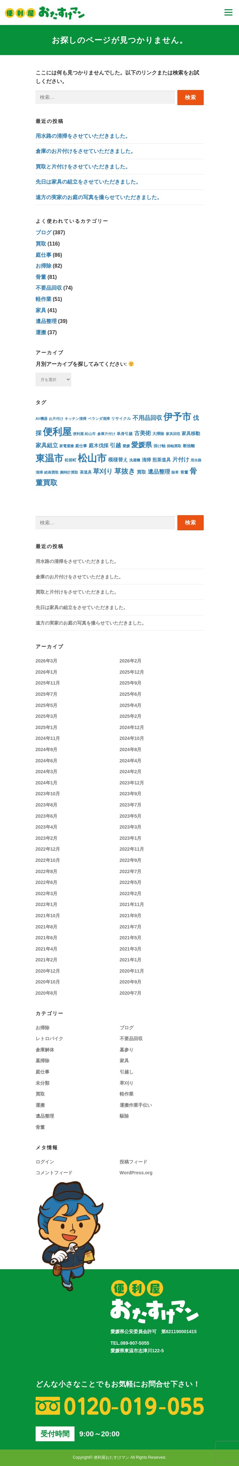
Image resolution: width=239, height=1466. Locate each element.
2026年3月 (47, 660)
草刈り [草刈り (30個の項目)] (103, 471)
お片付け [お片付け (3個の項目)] (56, 419)
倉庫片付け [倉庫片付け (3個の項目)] (106, 434)
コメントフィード (54, 1172)
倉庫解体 (45, 1049)
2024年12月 (132, 727)
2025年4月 (131, 705)
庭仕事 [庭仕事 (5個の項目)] (81, 446)
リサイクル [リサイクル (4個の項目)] (121, 418)
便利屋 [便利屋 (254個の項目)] (57, 431)
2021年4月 (47, 949)
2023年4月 (47, 827)
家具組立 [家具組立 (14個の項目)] (47, 445)
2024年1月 (47, 782)
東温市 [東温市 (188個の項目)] (49, 458)
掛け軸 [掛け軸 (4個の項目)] (159, 446)
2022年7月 (131, 871)
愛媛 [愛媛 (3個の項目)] (126, 446)
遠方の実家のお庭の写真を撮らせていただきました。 (99, 197)
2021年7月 (131, 926)
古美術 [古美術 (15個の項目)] (142, 433)
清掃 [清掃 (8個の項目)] (146, 459)
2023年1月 (131, 838)
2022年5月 (131, 882)
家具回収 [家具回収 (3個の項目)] (173, 434)
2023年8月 (47, 804)
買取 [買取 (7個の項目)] (141, 472)
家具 (41, 310)
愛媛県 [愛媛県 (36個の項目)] (141, 445)
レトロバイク (49, 1038)
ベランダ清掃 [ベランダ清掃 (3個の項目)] (99, 419)
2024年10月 (132, 738)
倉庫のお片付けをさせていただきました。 (86, 151)
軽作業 (43, 299)
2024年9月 (47, 749)
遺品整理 (46, 321)
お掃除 (43, 266)
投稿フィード (133, 1161)
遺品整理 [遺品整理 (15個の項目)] (159, 472)
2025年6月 (131, 694)
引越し (127, 1071)
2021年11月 (132, 904)
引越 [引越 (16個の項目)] (115, 445)
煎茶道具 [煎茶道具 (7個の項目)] (161, 459)
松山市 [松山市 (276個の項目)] (92, 458)
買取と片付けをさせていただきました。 (83, 166)
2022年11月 (132, 849)
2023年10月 (48, 793)
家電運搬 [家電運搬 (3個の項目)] (66, 446)
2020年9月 (131, 981)
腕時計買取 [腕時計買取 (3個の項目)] (69, 472)
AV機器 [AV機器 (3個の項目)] (41, 419)
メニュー (228, 12)
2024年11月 (48, 738)
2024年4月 (131, 760)
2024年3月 (47, 771)
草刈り (127, 1083)
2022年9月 (131, 860)
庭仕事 (43, 255)
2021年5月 (131, 937)
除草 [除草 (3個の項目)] (175, 472)
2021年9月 (131, 915)
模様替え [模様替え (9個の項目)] (118, 459)
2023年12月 (132, 782)
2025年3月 (47, 716)
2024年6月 (47, 760)
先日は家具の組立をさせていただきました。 (88, 182)
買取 (41, 244)
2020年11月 (132, 971)
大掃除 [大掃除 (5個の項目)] (158, 433)
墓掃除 (42, 1060)
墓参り (127, 1049)
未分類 (42, 1083)
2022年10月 (48, 860)
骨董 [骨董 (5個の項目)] (184, 472)
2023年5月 (131, 816)
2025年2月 (131, 716)
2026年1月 (47, 672)
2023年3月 (131, 827)
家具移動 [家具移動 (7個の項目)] (191, 433)
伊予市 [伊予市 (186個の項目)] (177, 417)
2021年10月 (48, 915)
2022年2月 (131, 893)
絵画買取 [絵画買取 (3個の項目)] (51, 472)
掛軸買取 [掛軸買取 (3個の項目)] (174, 446)
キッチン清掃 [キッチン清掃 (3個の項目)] (75, 419)
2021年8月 (47, 926)
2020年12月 (48, 971)
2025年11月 (48, 683)
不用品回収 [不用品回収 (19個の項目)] (147, 418)
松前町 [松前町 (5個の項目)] (70, 460)
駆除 (124, 1116)
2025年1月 (47, 727)
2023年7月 (131, 804)
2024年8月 (131, 749)
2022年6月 (47, 882)
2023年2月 (47, 838)
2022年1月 (47, 904)
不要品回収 (49, 288)
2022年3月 (47, 893)
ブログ (43, 232)
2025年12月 (132, 672)
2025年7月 (47, 694)
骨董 (41, 277)
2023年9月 (131, 793)
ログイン (45, 1161)
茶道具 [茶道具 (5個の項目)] (86, 472)
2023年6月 (47, 816)
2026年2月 (131, 660)
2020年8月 (47, 993)
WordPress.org (136, 1172)
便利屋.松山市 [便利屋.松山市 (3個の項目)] (84, 434)
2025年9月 (131, 683)
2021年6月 (47, 937)
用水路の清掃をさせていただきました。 (83, 136)
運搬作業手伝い (136, 1105)
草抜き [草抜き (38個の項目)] (124, 471)
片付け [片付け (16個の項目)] (180, 459)
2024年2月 (131, 771)
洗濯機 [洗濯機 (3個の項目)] (134, 460)
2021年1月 (131, 959)
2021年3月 (131, 949)
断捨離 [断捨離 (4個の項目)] (189, 446)
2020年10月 (48, 981)
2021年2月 (47, 959)
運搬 (41, 332)
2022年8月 (47, 871)
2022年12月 (48, 849)
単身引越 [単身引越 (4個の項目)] (125, 433)
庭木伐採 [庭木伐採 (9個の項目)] (98, 445)
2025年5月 (47, 705)
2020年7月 (131, 993)
